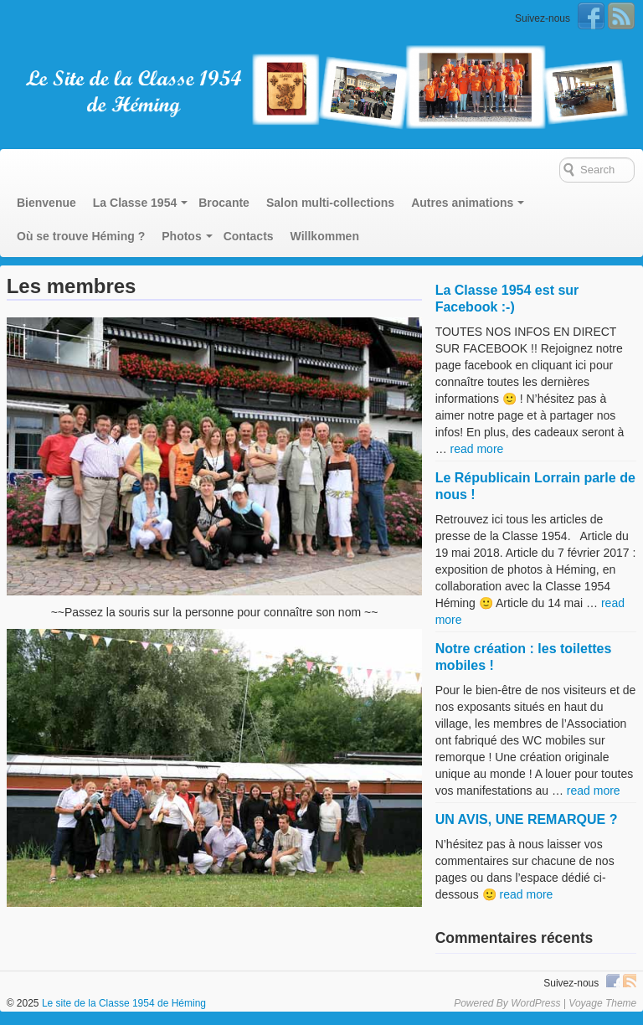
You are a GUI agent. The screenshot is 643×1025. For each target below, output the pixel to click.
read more (477, 449)
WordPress (535, 1003)
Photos (181, 236)
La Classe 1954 (135, 202)
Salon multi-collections (330, 202)
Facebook (591, 16)
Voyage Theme (602, 1003)
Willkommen (325, 236)
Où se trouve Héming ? (81, 236)
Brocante (223, 202)
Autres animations (462, 202)
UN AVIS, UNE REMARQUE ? (526, 819)
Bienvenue (46, 202)
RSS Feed (621, 16)
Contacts (249, 236)
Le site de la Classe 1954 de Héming (122, 1003)
